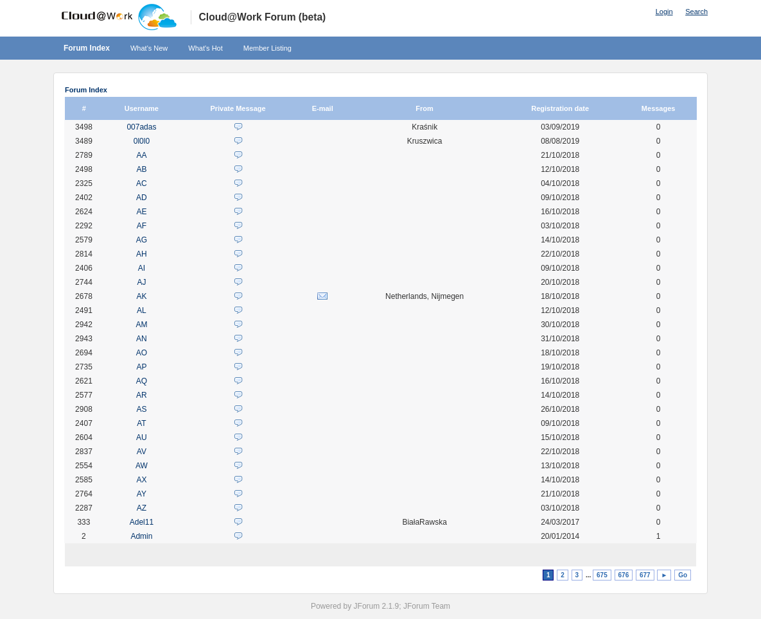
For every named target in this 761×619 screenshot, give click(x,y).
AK (141, 296)
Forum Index (87, 48)
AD (141, 197)
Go (682, 575)
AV (141, 451)
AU (141, 437)
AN (141, 338)
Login (664, 11)
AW (142, 465)
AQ (141, 381)
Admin (141, 536)
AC (141, 183)
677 (645, 575)
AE (141, 211)
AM (141, 324)
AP (141, 366)
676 (623, 575)
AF (141, 225)
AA (141, 155)
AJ (141, 282)
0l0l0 (142, 141)
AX (141, 479)
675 (602, 575)
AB (141, 169)
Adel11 (141, 522)
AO (141, 352)
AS (141, 409)
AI (141, 268)
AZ (141, 508)
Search (696, 11)
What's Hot (205, 48)
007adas (141, 127)
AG (141, 239)
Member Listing (267, 48)
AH (141, 254)
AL (141, 310)
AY (141, 493)
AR (141, 395)
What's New (149, 48)
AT (141, 423)
